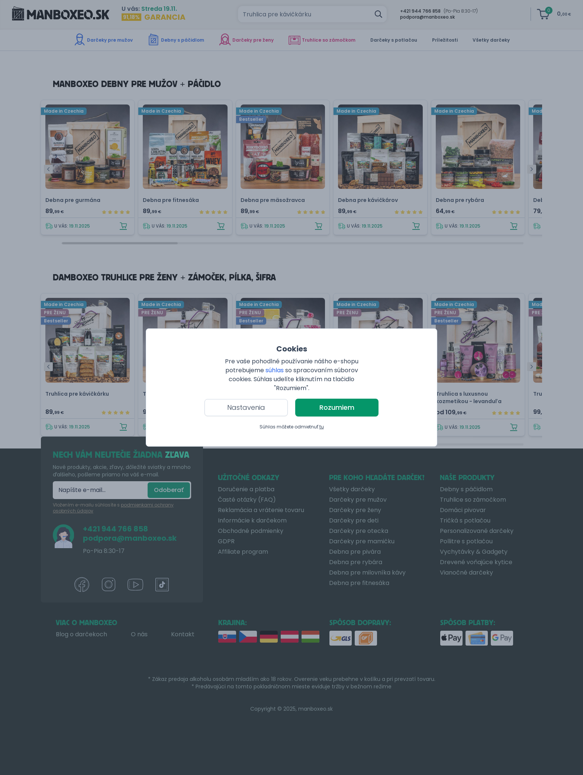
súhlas (274, 370)
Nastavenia (246, 407)
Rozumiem (336, 407)
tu (321, 427)
